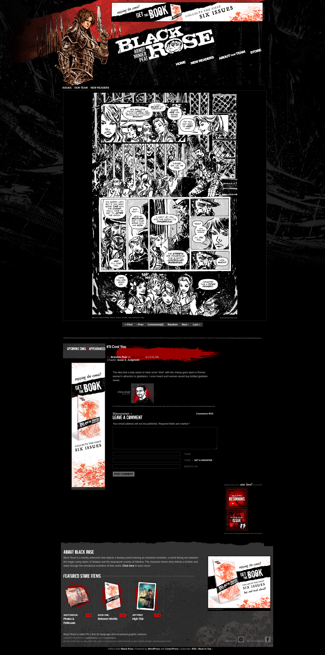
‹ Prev (140, 324)
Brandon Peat (119, 357)
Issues (67, 87)
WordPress (154, 649)
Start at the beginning (236, 498)
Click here (128, 565)
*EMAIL (198, 460)
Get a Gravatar (203, 460)
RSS (194, 649)
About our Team (232, 55)
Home (181, 63)
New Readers (202, 60)
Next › (185, 324)
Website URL (191, 466)
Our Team (81, 87)
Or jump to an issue (236, 520)
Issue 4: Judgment (128, 360)
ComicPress (171, 649)
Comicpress (109, 638)
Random (173, 324)
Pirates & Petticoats (70, 619)
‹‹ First (128, 324)
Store (256, 51)
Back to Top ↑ (205, 649)
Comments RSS (204, 413)
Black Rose (127, 649)
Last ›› (196, 324)
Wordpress (91, 638)
